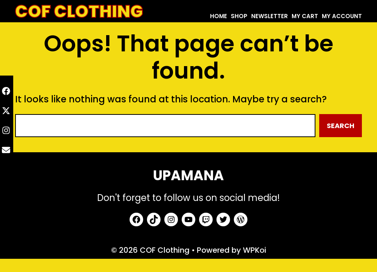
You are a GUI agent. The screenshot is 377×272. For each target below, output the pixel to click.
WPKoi (254, 250)
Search (340, 125)
